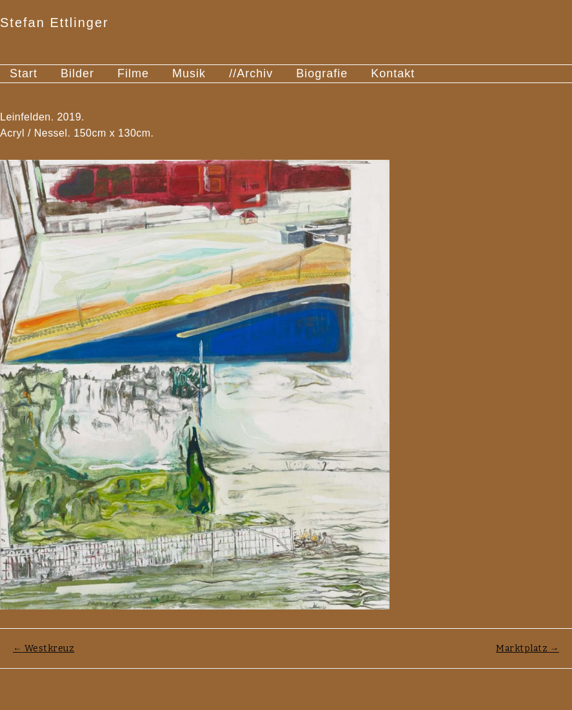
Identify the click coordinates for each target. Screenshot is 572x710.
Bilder (77, 73)
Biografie (322, 73)
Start (23, 73)
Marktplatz (527, 648)
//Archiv (251, 73)
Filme (133, 73)
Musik (189, 73)
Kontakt (393, 73)
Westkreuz (43, 648)
